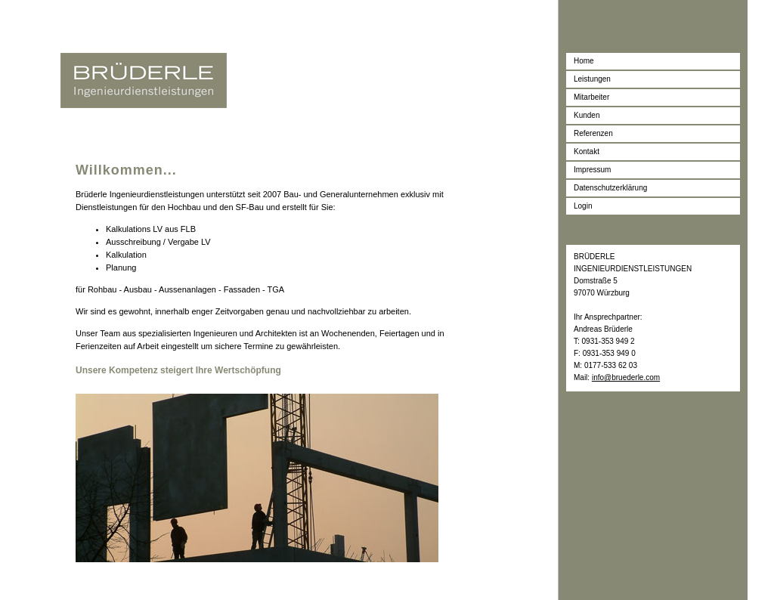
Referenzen (593, 133)
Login (583, 206)
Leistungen (592, 79)
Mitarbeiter (591, 97)
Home (584, 61)
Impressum (592, 169)
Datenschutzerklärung (610, 188)
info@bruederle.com (626, 377)
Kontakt (586, 151)
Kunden (586, 115)
